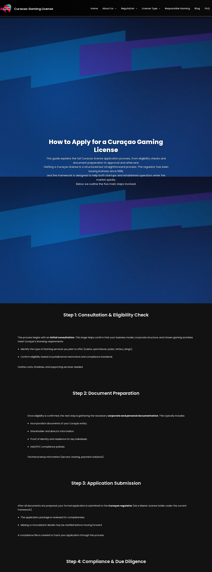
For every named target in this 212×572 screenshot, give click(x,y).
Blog (197, 8)
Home (94, 8)
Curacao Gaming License (33, 9)
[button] (115, 8)
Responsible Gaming (177, 8)
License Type (151, 8)
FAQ (207, 8)
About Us (109, 8)
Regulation (129, 8)
